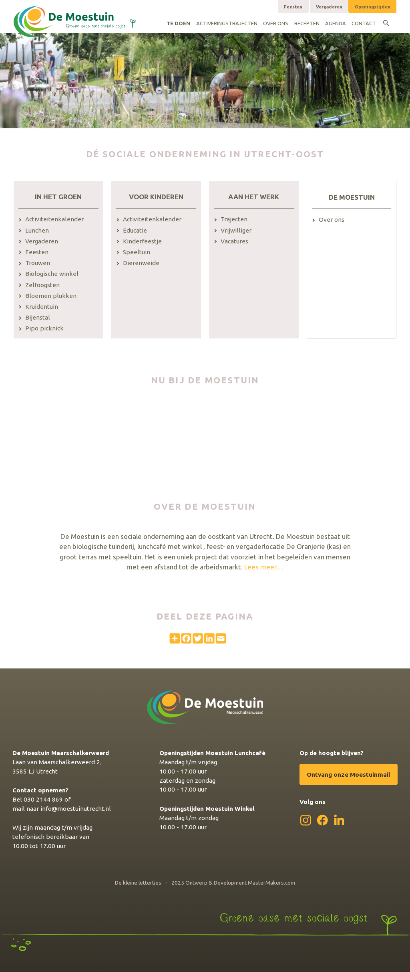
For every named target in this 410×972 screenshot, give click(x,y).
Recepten (307, 23)
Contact (364, 23)
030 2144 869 (43, 799)
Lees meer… (263, 567)
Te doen (178, 23)
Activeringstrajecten (226, 23)
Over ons (275, 23)
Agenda (335, 23)
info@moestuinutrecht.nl (75, 808)
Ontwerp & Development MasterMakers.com (240, 882)
